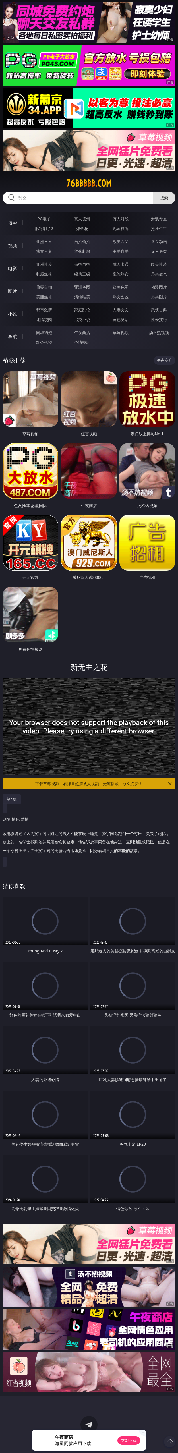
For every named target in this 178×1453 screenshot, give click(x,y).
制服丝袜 (44, 274)
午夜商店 (82, 332)
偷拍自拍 (82, 264)
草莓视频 (121, 332)
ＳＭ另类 (159, 251)
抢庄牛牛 (159, 228)
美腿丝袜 (44, 296)
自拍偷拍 (82, 241)
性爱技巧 (159, 319)
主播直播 (121, 251)
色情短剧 (82, 342)
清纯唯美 (82, 296)
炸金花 (82, 228)
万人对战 (121, 218)
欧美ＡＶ (121, 241)
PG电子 (44, 218)
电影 (12, 268)
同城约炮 (44, 332)
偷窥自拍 (44, 287)
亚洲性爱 (44, 264)
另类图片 (159, 296)
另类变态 (159, 274)
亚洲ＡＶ (44, 241)
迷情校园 (44, 319)
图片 (12, 291)
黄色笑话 (121, 319)
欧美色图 (121, 287)
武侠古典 (159, 309)
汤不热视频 (159, 332)
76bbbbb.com (88, 183)
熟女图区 (121, 296)
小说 (12, 314)
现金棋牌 (121, 228)
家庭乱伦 (82, 309)
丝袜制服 (82, 251)
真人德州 (82, 218)
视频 (12, 245)
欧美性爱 (159, 264)
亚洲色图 (82, 287)
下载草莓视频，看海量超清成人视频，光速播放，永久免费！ (104, 783)
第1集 (12, 799)
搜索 (164, 197)
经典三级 (82, 274)
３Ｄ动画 (159, 241)
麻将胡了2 (44, 228)
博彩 (12, 223)
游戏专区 (159, 218)
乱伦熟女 (121, 274)
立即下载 (129, 1440)
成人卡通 (121, 264)
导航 (12, 336)
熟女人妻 (44, 251)
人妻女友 (121, 309)
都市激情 (44, 309)
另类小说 (82, 319)
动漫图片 (159, 287)
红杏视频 (44, 342)
